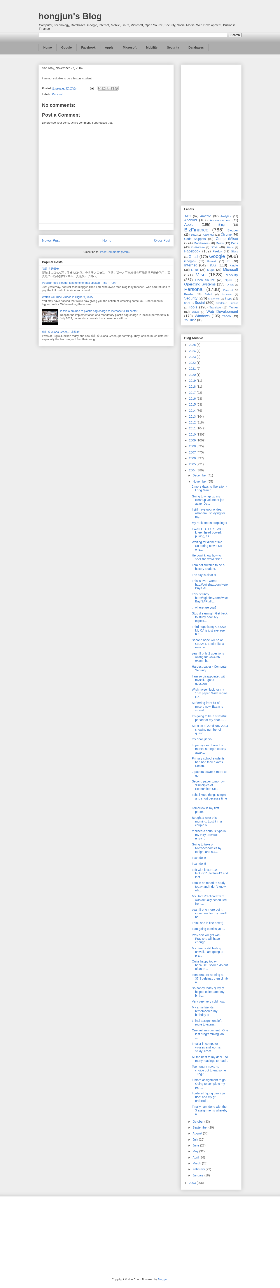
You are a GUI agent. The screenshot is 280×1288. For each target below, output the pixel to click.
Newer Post (51, 240)
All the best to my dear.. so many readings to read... (210, 1058)
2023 (193, 357)
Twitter (233, 307)
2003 (193, 1183)
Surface (233, 303)
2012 (193, 422)
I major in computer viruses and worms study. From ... (206, 1047)
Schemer (227, 294)
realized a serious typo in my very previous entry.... (209, 834)
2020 (193, 374)
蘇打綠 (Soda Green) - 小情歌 (61, 332)
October (198, 1121)
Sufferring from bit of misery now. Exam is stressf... (207, 706)
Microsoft (129, 47)
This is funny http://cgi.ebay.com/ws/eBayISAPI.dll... (210, 597)
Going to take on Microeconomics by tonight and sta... (206, 848)
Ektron (229, 247)
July (195, 1139)
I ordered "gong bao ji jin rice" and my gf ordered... (208, 1097)
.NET (187, 216)
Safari (208, 294)
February (199, 1169)
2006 (193, 458)
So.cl (187, 303)
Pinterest (228, 290)
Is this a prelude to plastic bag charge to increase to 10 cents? (99, 311)
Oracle (230, 284)
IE (228, 261)
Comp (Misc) (227, 239)
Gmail (193, 257)
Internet (190, 265)
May (195, 1151)
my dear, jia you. (203, 739)
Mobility (152, 47)
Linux (194, 269)
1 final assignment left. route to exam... (207, 1022)
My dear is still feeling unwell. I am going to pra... (207, 952)
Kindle (233, 265)
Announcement (220, 220)
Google (66, 47)
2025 (193, 344)
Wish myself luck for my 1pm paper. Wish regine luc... (210, 693)
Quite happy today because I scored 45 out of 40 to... (210, 965)
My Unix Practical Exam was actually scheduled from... (209, 899)
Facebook (88, 47)
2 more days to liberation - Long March (209, 488)
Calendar (208, 234)
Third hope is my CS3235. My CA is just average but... (209, 630)
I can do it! (199, 857)
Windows (202, 316)
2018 (193, 386)
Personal (57, 94)
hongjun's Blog (70, 16)
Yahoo (226, 316)
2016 (193, 398)
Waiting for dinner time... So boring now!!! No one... (208, 545)
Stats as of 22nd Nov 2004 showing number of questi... (210, 729)
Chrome (226, 234)
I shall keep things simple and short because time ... (209, 798)
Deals (220, 243)
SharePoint (214, 298)
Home (47, 47)
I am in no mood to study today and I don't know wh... (209, 886)
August (197, 1133)
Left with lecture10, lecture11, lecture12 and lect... (210, 873)
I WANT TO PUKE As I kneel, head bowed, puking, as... (207, 532)
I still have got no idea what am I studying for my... (208, 513)
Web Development (222, 312)
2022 (193, 362)
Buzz (194, 234)
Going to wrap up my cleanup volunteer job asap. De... (208, 500)
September (200, 1127)
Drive (214, 247)
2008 (193, 446)
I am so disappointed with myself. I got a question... (209, 680)
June (196, 1145)
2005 (193, 464)
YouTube (190, 320)
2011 (193, 428)
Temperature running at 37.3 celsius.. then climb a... (210, 978)
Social (200, 303)
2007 (193, 452)
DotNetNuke (198, 247)
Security (173, 47)
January (198, 1175)
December (199, 475)
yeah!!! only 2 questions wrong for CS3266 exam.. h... (208, 657)
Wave (195, 311)
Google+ (190, 261)
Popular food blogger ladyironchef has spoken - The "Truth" (79, 282)
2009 (193, 440)
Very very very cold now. (208, 1001)
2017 (193, 392)
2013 (193, 416)
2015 (193, 404)
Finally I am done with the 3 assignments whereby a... (209, 1110)
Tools (193, 307)
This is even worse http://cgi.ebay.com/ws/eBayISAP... (210, 584)
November (199, 481)
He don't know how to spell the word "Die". (207, 557)
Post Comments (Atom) (115, 252)
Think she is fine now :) (207, 923)
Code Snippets (195, 239)
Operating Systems (200, 284)
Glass (234, 251)
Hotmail (211, 261)
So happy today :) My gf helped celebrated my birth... (208, 991)
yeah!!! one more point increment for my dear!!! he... (210, 913)
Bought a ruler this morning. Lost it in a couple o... (207, 821)
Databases (196, 47)
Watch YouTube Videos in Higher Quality (67, 297)
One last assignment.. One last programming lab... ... (210, 1034)
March (197, 1163)
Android (190, 220)
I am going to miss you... (208, 929)
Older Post (162, 240)
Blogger (233, 230)
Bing (222, 224)
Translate (215, 307)
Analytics (225, 216)
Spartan (220, 303)
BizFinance (196, 230)
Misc (200, 274)
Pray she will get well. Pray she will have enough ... (206, 938)
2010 (193, 434)
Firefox (217, 251)
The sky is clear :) (204, 575)
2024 (193, 351)
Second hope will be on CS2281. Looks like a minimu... (208, 643)
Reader (188, 294)
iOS (213, 265)
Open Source (205, 280)
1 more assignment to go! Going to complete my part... (209, 1083)
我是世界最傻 (50, 268)
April (196, 1157)
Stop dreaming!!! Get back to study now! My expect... (210, 617)
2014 (193, 410)
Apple (109, 47)
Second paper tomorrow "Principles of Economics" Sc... (208, 785)
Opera (228, 280)
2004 (193, 470)
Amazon (205, 216)
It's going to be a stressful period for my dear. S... (209, 718)
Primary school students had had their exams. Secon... (208, 762)
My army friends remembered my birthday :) (204, 1011)
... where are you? (204, 607)
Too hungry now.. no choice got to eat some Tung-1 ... (209, 1070)
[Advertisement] (211, 132)
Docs (234, 243)
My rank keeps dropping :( (209, 523)
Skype (228, 298)
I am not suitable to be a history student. (208, 566)
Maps (211, 269)
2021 (193, 368)
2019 (193, 380)
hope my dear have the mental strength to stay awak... (209, 749)
